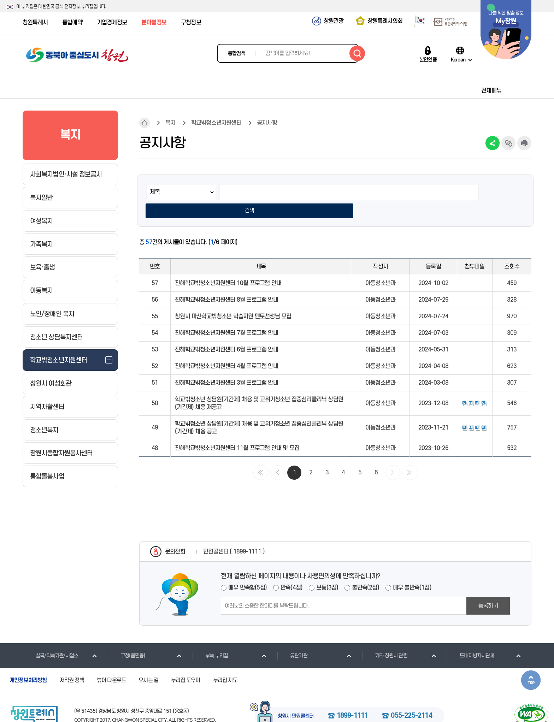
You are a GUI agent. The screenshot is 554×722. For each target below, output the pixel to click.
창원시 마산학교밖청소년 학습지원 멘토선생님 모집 (233, 299)
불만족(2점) (365, 571)
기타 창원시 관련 (384, 638)
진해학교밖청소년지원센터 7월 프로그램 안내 (226, 316)
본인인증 (428, 60)
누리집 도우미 (185, 663)
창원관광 (334, 21)
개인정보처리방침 (28, 663)
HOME (144, 123)
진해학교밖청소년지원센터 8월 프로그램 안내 (226, 283)
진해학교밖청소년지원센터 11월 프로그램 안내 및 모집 (237, 431)
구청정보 (191, 22)
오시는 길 (148, 663)
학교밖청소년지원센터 (216, 123)
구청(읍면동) (126, 638)
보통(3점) (327, 571)
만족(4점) (291, 571)
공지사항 (267, 123)
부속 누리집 (210, 638)
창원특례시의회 (384, 21)
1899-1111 (352, 699)
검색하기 (357, 53)
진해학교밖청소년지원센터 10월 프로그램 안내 (228, 266)
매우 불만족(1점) (412, 571)
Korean (458, 60)
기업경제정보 (112, 22)
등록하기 (488, 589)
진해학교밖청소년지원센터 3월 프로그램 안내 (226, 366)
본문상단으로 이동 (531, 663)
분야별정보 (153, 22)
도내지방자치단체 (470, 638)
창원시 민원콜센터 (296, 699)
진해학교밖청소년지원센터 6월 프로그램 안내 (226, 333)
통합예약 (72, 22)
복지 (170, 123)
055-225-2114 (411, 699)
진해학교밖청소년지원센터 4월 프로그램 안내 (226, 349)
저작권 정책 (72, 663)
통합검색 (236, 54)
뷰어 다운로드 (111, 663)
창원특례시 (35, 22)
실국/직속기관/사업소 (50, 638)
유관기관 (292, 638)
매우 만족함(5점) (247, 571)
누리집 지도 (225, 663)
